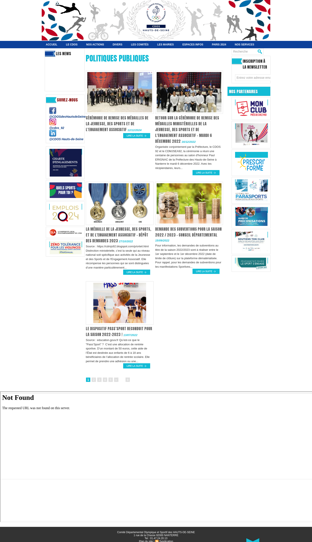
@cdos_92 (56, 127)
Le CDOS (71, 44)
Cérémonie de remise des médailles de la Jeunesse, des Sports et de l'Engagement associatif (118, 123)
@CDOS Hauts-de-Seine (65, 138)
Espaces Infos (192, 44)
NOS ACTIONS (95, 44)
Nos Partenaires (245, 91)
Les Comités (139, 44)
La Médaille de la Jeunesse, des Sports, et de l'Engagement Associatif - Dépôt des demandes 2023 (119, 235)
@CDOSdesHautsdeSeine (66, 116)
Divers (118, 44)
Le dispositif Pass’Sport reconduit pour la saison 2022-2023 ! (116, 331)
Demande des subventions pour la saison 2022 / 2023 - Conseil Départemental (184, 235)
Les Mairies (165, 44)
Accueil (51, 44)
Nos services (244, 44)
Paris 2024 (219, 44)
